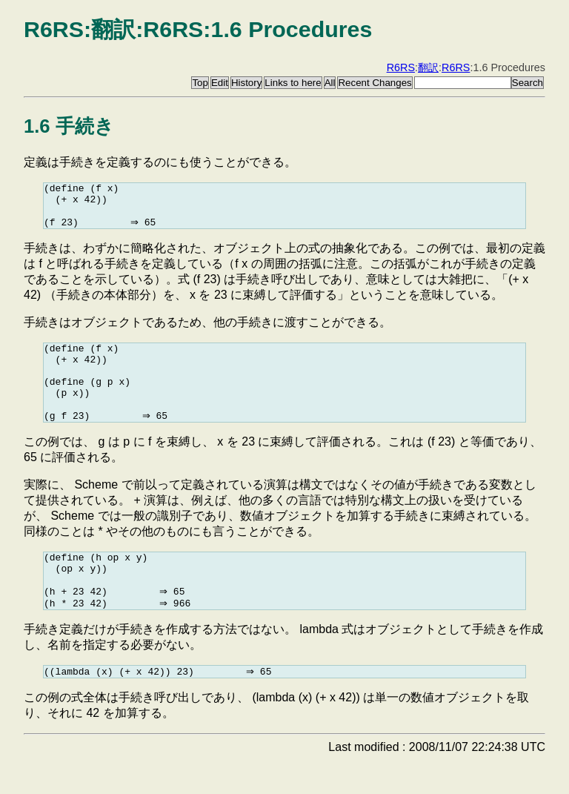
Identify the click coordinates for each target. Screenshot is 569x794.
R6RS (401, 67)
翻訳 (428, 67)
